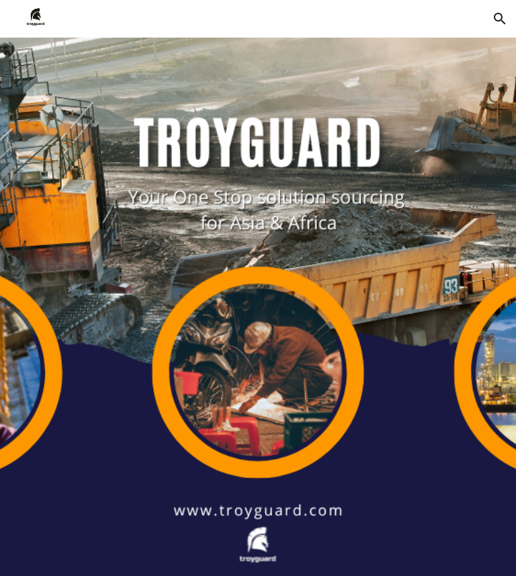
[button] (500, 19)
